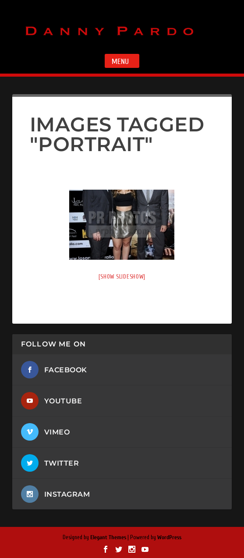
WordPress (169, 537)
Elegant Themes (108, 537)
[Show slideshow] (122, 276)
